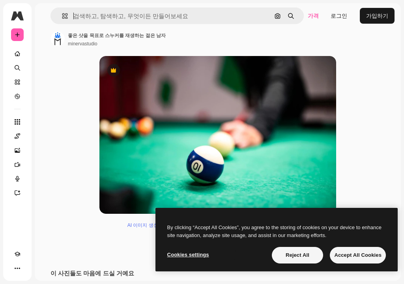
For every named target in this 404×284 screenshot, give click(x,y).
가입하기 (377, 16)
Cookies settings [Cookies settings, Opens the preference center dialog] (188, 255)
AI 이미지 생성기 (145, 225)
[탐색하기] (17, 96)
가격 (313, 16)
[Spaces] (17, 136)
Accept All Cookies (358, 255)
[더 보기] (17, 268)
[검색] (17, 68)
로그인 (339, 16)
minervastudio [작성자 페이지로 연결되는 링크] (82, 44)
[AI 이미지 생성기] (17, 150)
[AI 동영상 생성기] (17, 164)
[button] (62, 16)
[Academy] (17, 254)
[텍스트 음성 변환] (17, 178)
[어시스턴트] (17, 193)
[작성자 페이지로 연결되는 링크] (57, 39)
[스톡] (17, 82)
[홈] (17, 53)
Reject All (297, 255)
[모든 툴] (17, 122)
